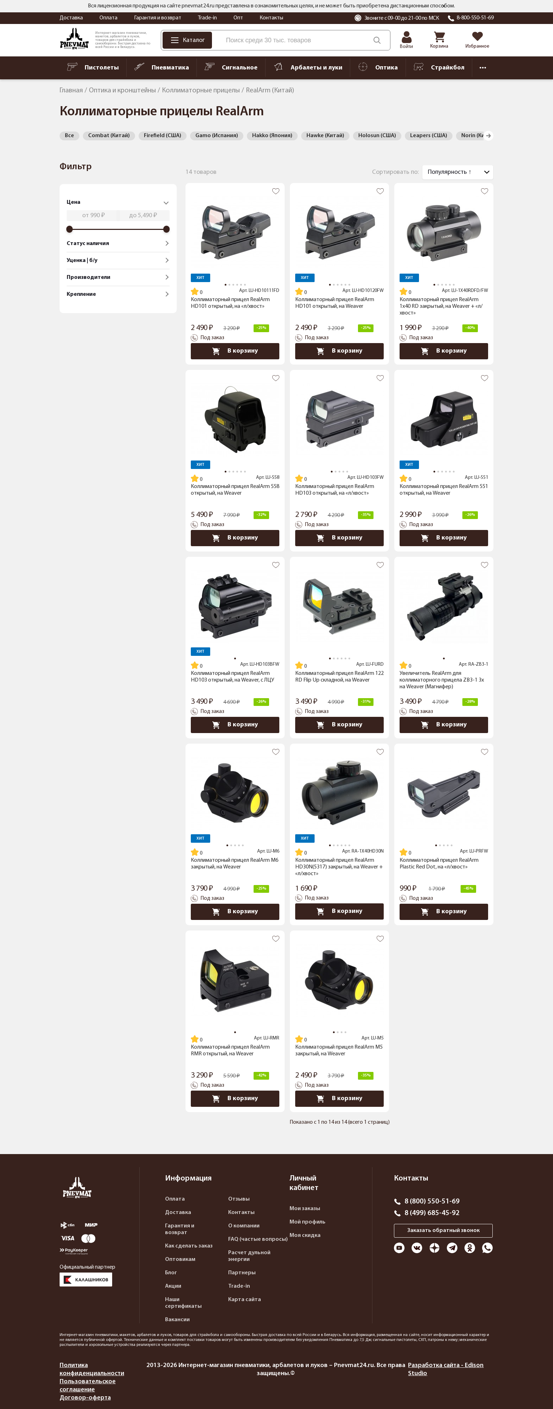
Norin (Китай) (478, 136)
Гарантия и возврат (157, 18)
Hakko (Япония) (272, 136)
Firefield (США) (162, 136)
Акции (173, 1286)
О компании (244, 1226)
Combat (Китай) (109, 136)
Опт (238, 18)
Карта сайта (244, 1300)
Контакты (271, 18)
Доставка (71, 18)
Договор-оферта (85, 1398)
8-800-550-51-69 (475, 18)
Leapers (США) (428, 136)
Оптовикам (180, 1259)
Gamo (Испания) (216, 136)
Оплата (108, 18)
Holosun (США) (377, 136)
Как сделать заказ (189, 1246)
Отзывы (239, 1199)
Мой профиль (308, 1222)
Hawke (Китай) (325, 136)
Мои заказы (305, 1209)
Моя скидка (305, 1235)
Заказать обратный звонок (443, 1230)
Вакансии (177, 1320)
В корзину (235, 351)
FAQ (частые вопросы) (258, 1239)
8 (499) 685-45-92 (432, 1213)
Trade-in (207, 18)
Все (69, 136)
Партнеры (242, 1273)
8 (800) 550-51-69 (432, 1201)
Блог (171, 1273)
